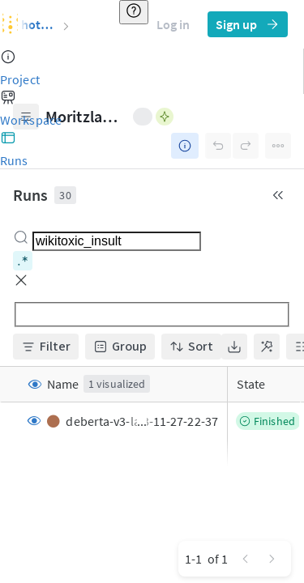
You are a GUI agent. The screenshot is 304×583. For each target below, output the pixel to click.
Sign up (248, 24)
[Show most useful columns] (267, 347)
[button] (21, 280)
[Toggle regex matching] (22, 260)
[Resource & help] (133, 12)
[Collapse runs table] (278, 195)
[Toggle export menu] (234, 347)
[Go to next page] (272, 559)
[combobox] (116, 241)
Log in (173, 24)
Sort (191, 346)
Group (120, 346)
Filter (46, 346)
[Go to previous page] (246, 559)
